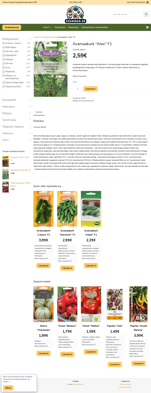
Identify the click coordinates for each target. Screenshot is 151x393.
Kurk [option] (17, 67)
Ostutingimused (125, 384)
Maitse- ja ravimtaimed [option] (17, 77)
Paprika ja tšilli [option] (17, 86)
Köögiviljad (45, 37)
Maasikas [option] (17, 71)
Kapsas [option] (17, 59)
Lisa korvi (90, 88)
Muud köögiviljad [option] (17, 82)
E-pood (36, 37)
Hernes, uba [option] (17, 51)
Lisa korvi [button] (43, 265)
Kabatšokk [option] (17, 55)
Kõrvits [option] (17, 63)
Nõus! (8, 387)
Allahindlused (12, 27)
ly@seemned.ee (78, 384)
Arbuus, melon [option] (17, 43)
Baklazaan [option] (17, 47)
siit (9, 382)
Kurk (54, 37)
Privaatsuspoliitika (125, 387)
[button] (17, 39)
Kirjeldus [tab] (39, 112)
